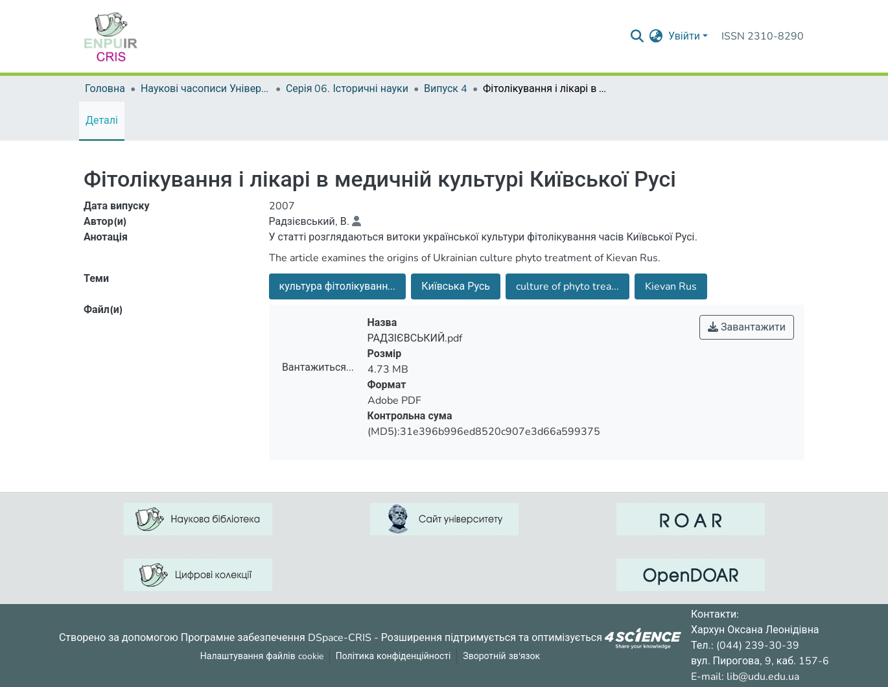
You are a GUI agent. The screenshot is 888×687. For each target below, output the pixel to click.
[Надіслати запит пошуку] (637, 36)
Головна (105, 89)
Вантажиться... (318, 367)
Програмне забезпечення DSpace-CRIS (276, 637)
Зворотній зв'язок (501, 656)
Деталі (102, 120)
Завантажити (747, 327)
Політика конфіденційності (393, 656)
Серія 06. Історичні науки (347, 89)
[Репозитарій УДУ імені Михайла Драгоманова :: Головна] (110, 36)
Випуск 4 (445, 89)
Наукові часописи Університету (205, 89)
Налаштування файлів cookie (261, 656)
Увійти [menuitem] (684, 36)
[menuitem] (656, 36)
